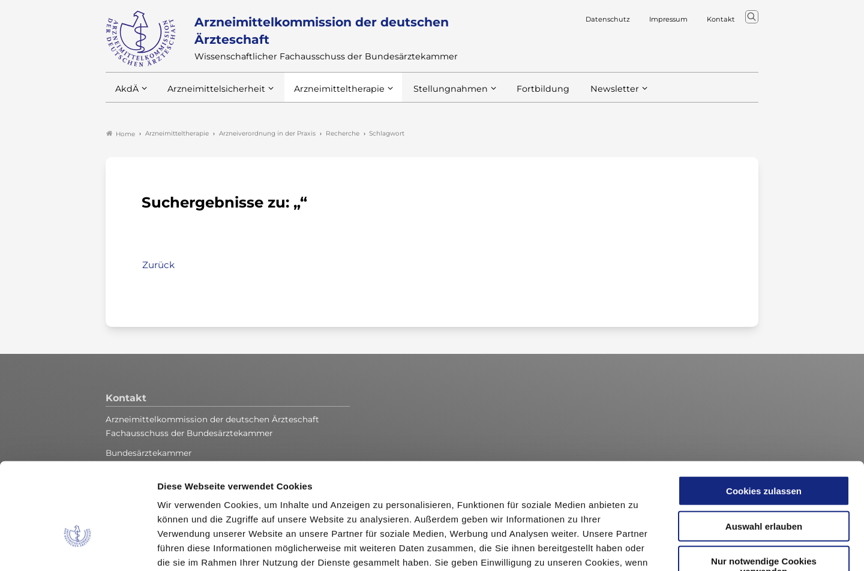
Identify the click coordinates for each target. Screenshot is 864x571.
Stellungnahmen (434, 95)
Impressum (460, 499)
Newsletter (590, 95)
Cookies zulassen (764, 413)
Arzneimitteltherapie (329, 95)
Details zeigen (638, 547)
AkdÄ (126, 95)
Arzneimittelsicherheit (212, 95)
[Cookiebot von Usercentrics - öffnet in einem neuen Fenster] (77, 548)
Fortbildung (522, 95)
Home (120, 134)
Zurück (158, 265)
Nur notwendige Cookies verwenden (764, 488)
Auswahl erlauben (763, 448)
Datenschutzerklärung (375, 499)
